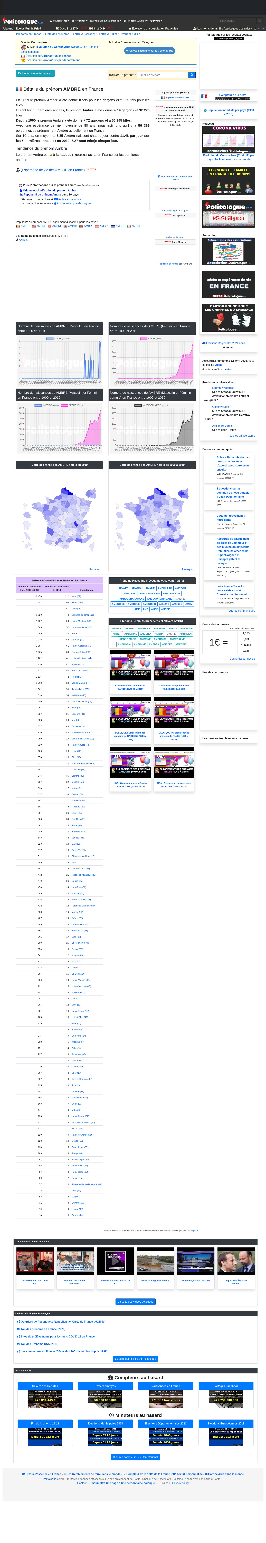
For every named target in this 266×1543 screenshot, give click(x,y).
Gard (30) (76, 844)
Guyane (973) (78, 1203)
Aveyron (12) (78, 1060)
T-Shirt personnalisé (187, 1474)
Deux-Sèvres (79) (80, 1011)
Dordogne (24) (79, 1035)
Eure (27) (76, 936)
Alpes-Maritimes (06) (82, 701)
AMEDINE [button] (180, 644)
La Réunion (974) (80, 943)
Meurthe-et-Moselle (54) (83, 763)
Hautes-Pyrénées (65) (82, 1135)
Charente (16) (78, 974)
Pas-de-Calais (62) (81, 652)
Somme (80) (78, 776)
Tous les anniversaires (241, 435)
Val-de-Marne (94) (80, 683)
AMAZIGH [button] (136, 588)
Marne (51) (77, 788)
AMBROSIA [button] (124, 644)
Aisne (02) (77, 825)
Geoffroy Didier (221, 406)
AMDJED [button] (177, 604)
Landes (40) (77, 1066)
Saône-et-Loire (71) (81, 899)
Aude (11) (76, 967)
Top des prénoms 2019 (177, 97)
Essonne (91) (78, 714)
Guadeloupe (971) (80, 1147)
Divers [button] (155, 20)
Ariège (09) (77, 1153)
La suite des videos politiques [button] (135, 1301)
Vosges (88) (77, 955)
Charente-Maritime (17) (83, 856)
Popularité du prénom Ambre (40, 194)
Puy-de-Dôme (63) (81, 868)
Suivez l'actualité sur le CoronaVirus (150, 50)
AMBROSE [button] (134, 604)
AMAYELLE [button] (143, 628)
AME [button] (137, 609)
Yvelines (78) (78, 664)
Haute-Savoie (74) (81, 745)
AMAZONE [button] (159, 628)
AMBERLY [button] (146, 633)
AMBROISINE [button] (177, 639)
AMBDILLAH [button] (165, 588)
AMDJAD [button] (164, 604)
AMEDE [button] (165, 609)
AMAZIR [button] (150, 588)
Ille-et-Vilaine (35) (80, 689)
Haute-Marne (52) (80, 1116)
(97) (73, 862)
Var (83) (75, 720)
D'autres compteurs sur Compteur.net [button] (135, 1457)
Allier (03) (76, 1023)
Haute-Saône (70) (80, 1172)
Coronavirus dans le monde (224, 1474)
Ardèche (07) (78, 1042)
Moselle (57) (78, 782)
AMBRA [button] (159, 633)
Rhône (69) (77, 602)
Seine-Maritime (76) (81, 621)
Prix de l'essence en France (41, 1474)
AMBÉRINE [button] (130, 633)
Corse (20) (77, 1103)
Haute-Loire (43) (80, 1165)
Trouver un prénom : (123, 75)
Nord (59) (76, 596)
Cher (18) (76, 1073)
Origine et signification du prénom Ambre (48, 190)
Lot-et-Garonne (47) (81, 986)
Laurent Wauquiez (223, 387)
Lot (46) (75, 1196)
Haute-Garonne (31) (81, 645)
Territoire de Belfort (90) (83, 1122)
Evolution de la (154, 28)
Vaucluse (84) (78, 769)
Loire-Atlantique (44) (82, 658)
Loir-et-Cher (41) (80, 1017)
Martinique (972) (80, 1097)
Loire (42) (76, 751)
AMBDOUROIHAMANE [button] (159, 598)
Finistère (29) (78, 806)
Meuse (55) (77, 1141)
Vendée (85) (78, 837)
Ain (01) (75, 998)
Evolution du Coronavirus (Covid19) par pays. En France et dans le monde (228, 143)
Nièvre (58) (77, 1128)
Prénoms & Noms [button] (135, 20)
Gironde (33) (78, 639)
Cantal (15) (77, 1178)
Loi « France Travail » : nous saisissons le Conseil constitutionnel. (232, 590)
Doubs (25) (77, 881)
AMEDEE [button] (167, 644)
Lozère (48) (77, 1209)
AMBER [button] (117, 633)
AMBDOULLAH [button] (171, 593)
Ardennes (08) (79, 1054)
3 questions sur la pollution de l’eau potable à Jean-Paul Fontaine (233, 492)
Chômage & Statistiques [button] (104, 20)
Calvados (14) (78, 726)
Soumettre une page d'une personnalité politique (123, 1483)
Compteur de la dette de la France (146, 1474)
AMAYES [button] (123, 588)
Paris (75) (76, 608)
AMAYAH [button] (116, 628)
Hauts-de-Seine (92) (81, 627)
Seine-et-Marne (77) (81, 670)
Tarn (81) (76, 961)
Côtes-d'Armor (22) (81, 924)
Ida (229, 369)
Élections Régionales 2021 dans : (224, 343)
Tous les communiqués (241, 610)
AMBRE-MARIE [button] (128, 639)
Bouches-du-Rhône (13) (83, 615)
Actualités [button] (79, 20)
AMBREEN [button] (185, 633)
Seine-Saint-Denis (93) (83, 738)
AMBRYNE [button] (140, 644)
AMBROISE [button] (118, 604)
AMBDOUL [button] (130, 593)
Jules (218, 364)
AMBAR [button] (172, 628)
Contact (82, 1483)
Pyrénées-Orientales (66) (84, 905)
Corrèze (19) (78, 1091)
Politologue (49, 1479)
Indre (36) (76, 1110)
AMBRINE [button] (145, 639)
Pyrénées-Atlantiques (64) (84, 875)
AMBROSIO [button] (149, 604)
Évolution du (48, 55)
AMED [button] (154, 609)
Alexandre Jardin (222, 425)
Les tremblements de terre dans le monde (91, 1474)
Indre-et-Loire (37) (80, 831)
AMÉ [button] (145, 609)
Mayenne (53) (78, 992)
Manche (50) (78, 893)
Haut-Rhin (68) (79, 887)
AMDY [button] (188, 604)
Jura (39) (76, 1085)
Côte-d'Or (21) (79, 850)
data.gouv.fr (193, 1231)
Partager (94, 569)
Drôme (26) (77, 918)
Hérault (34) (77, 677)
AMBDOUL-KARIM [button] (149, 593)
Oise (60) (76, 757)
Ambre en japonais (67, 199)
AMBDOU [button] (180, 588)
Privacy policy (180, 1483)
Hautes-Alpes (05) (80, 1159)
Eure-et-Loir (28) (80, 930)
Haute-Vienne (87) (81, 980)
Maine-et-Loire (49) (81, 732)
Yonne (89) (77, 1029)
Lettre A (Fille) (108, 34)
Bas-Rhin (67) (78, 819)
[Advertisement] (133, 7)
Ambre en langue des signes (72, 203)
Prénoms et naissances (34, 73)
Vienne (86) (77, 912)
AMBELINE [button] (186, 628)
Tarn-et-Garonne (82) (82, 1079)
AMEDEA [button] (154, 644)
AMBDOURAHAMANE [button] (131, 598)
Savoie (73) (77, 949)
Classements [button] (58, 20)
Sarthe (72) (77, 794)
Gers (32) (76, 1190)
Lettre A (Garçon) (84, 34)
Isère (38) (76, 707)
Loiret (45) (77, 813)
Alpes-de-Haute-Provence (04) (86, 1184)
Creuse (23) (77, 1215)
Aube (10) (76, 1048)
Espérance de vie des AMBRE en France (53, 170)
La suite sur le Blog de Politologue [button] (135, 1358)
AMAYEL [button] (129, 628)
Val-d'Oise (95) (79, 695)
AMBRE (25, 226)
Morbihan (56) (78, 800)
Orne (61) (76, 1004)
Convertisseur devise (242, 658)
